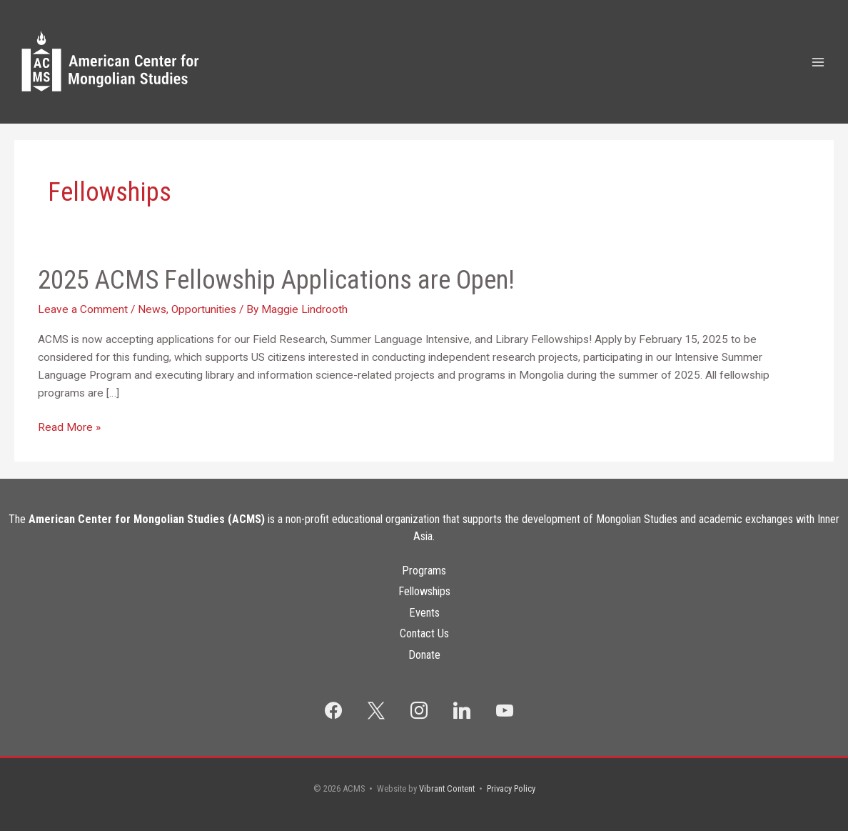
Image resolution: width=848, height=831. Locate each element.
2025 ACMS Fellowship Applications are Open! (276, 279)
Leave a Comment (83, 309)
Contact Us (424, 633)
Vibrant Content (447, 788)
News (152, 309)
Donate (424, 655)
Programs (424, 570)
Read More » (69, 428)
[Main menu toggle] (818, 61)
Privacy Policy (511, 788)
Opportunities (203, 309)
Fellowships (424, 591)
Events (424, 612)
